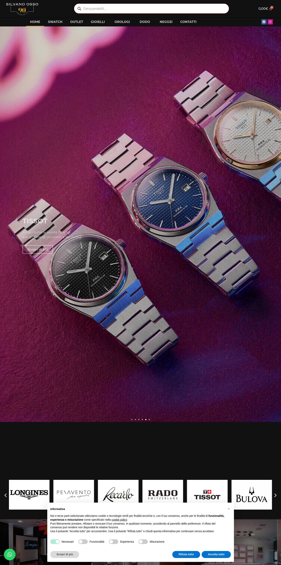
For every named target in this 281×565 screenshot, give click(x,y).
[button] (131, 419)
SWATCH (55, 22)
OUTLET (76, 22)
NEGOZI (166, 22)
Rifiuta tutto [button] (186, 554)
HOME (35, 22)
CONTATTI (188, 22)
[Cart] (265, 8)
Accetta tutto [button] (216, 554)
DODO (146, 22)
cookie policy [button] (119, 519)
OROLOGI (123, 22)
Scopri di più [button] (65, 554)
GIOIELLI (99, 22)
